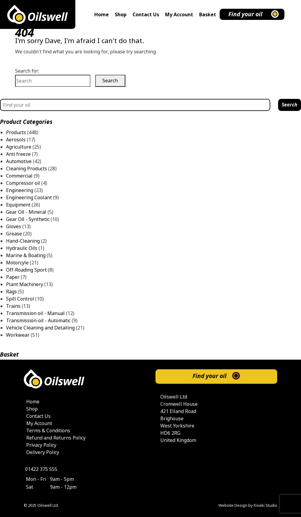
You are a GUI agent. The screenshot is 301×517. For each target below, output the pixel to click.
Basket (207, 14)
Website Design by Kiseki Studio (247, 505)
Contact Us (146, 14)
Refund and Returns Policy (56, 437)
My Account (179, 14)
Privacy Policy (41, 445)
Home (101, 14)
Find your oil (245, 14)
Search (289, 104)
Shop (121, 14)
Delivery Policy (42, 452)
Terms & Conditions (48, 430)
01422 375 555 (41, 469)
